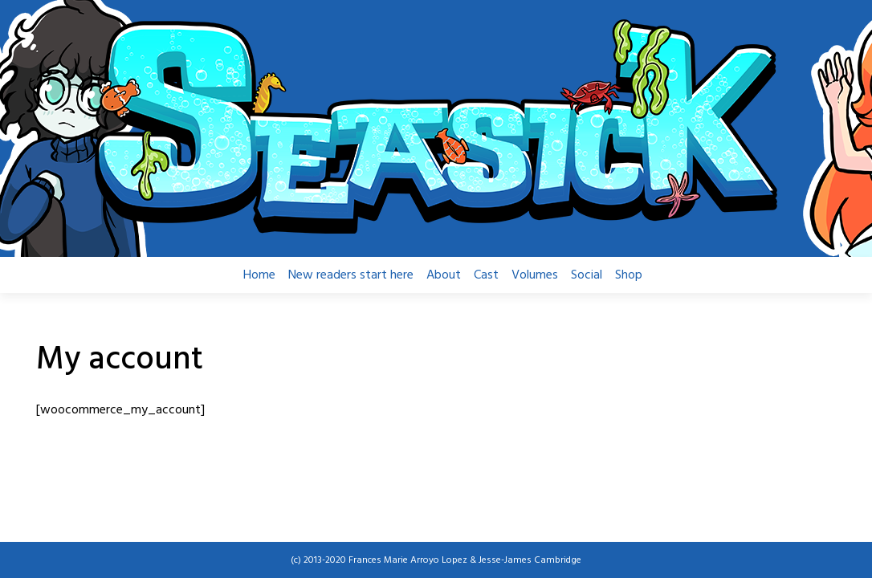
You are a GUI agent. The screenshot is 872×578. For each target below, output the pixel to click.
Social (586, 275)
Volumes (534, 275)
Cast (486, 275)
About (443, 275)
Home (259, 275)
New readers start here (351, 275)
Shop (628, 275)
